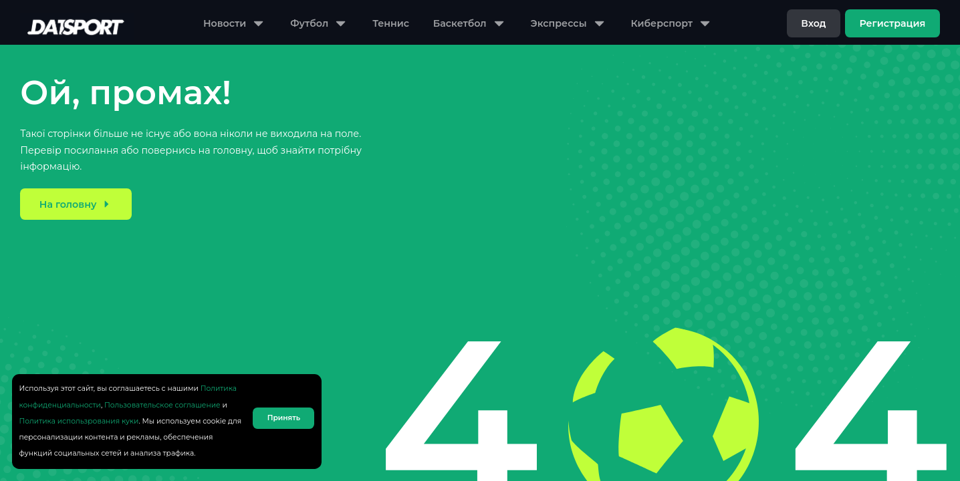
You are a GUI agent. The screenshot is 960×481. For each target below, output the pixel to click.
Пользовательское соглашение (162, 405)
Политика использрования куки (79, 421)
